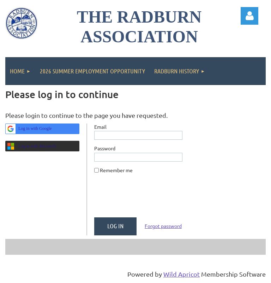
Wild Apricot (181, 274)
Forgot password (163, 226)
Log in (249, 16)
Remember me (116, 170)
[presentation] (147, 198)
